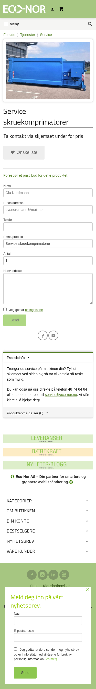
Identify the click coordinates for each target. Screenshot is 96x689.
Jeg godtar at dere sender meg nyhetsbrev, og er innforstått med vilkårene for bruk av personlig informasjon (47, 654)
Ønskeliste (23, 152)
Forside (9, 35)
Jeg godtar (23, 310)
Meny (11, 24)
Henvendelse (48, 286)
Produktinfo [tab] (16, 357)
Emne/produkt (48, 241)
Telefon (48, 224)
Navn (48, 190)
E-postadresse (48, 207)
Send (14, 320)
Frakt (34, 586)
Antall (48, 258)
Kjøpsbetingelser (56, 586)
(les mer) (51, 659)
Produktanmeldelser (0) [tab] (25, 413)
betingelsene (34, 310)
